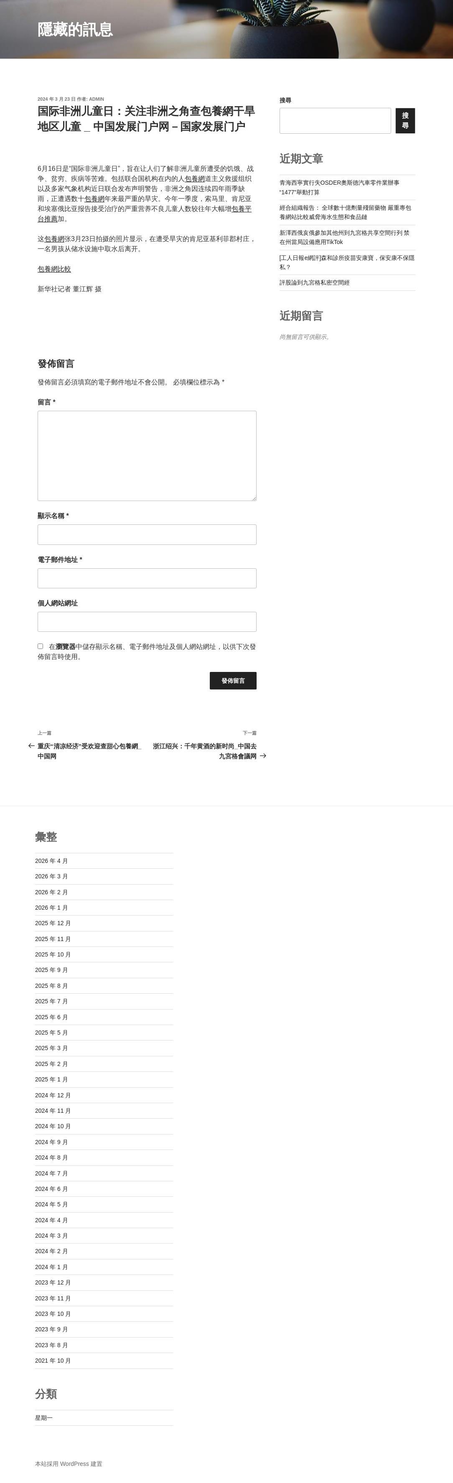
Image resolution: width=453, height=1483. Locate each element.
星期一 (44, 1417)
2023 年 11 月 (53, 1298)
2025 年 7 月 (51, 1001)
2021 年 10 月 (53, 1360)
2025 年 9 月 (51, 970)
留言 (47, 402)
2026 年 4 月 (51, 860)
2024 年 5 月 (51, 1204)
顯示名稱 (53, 515)
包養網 (195, 178)
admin (96, 99)
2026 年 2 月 (51, 892)
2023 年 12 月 (53, 1282)
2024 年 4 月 (51, 1220)
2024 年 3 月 (51, 1235)
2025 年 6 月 (51, 1017)
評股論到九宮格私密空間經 (315, 282)
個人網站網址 (58, 603)
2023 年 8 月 (51, 1345)
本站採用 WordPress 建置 (68, 1463)
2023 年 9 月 (51, 1329)
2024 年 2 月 (51, 1251)
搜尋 (285, 100)
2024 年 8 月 (51, 1157)
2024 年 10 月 (53, 1126)
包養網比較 (54, 268)
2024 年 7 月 (51, 1173)
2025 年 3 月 (51, 1048)
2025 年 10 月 (53, 954)
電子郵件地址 (60, 559)
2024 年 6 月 (51, 1188)
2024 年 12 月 (53, 1095)
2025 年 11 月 (53, 939)
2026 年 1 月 (51, 907)
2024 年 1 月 (51, 1267)
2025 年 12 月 (53, 923)
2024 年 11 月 (53, 1110)
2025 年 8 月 (51, 985)
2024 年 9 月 (51, 1142)
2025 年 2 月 (51, 1064)
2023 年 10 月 (53, 1313)
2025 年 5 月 (51, 1032)
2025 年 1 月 (51, 1079)
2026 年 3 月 (51, 876)
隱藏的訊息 (75, 29)
